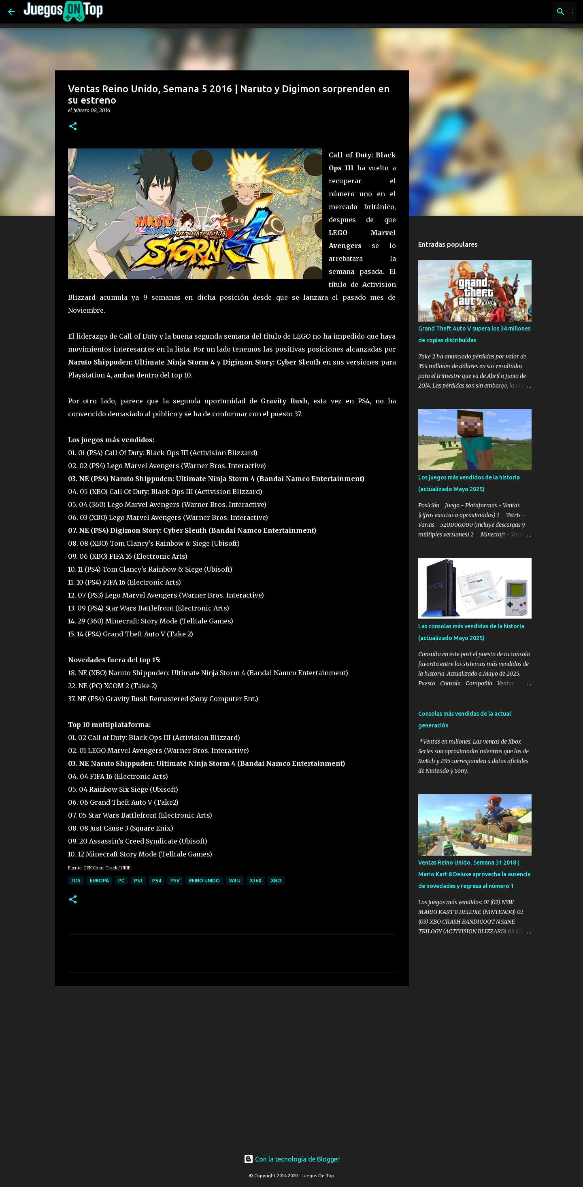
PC (121, 880)
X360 (256, 880)
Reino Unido (204, 880)
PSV (175, 880)
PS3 (138, 880)
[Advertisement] (199, 1007)
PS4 (156, 880)
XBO (276, 880)
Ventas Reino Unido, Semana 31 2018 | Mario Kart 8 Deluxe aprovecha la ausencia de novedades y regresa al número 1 (474, 874)
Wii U (234, 880)
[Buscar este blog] (534, 11)
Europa (99, 880)
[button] (73, 126)
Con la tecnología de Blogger (292, 1159)
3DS (76, 880)
